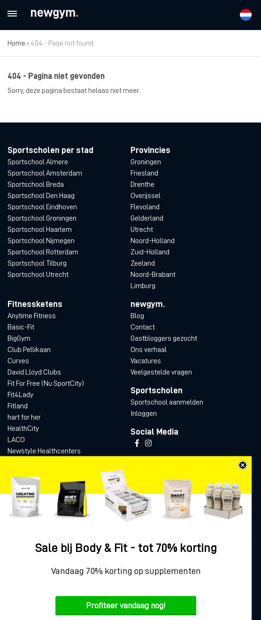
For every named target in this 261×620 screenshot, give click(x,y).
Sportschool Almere (38, 162)
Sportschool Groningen (42, 218)
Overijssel (145, 195)
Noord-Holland (152, 241)
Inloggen (143, 413)
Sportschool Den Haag (41, 195)
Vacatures (145, 361)
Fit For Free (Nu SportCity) (46, 383)
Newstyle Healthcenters (44, 451)
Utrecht (141, 229)
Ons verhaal (148, 349)
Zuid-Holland (149, 252)
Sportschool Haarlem (40, 229)
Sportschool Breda (36, 184)
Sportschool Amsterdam (45, 173)
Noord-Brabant (153, 274)
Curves (18, 361)
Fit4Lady (20, 394)
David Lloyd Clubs (34, 372)
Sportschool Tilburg (37, 263)
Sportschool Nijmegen (41, 241)
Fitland (18, 406)
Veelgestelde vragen (161, 372)
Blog (137, 316)
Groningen (145, 162)
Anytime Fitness (32, 316)
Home (16, 43)
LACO (16, 440)
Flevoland (145, 207)
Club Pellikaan (29, 349)
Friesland (144, 173)
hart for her (24, 417)
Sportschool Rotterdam (43, 252)
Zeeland (142, 263)
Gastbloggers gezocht (163, 338)
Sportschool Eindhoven (42, 207)
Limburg (142, 286)
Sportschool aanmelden (166, 402)
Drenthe (142, 184)
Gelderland (146, 218)
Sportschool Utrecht (38, 274)
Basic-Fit (21, 327)
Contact (142, 327)
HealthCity (23, 428)
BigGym (19, 338)
